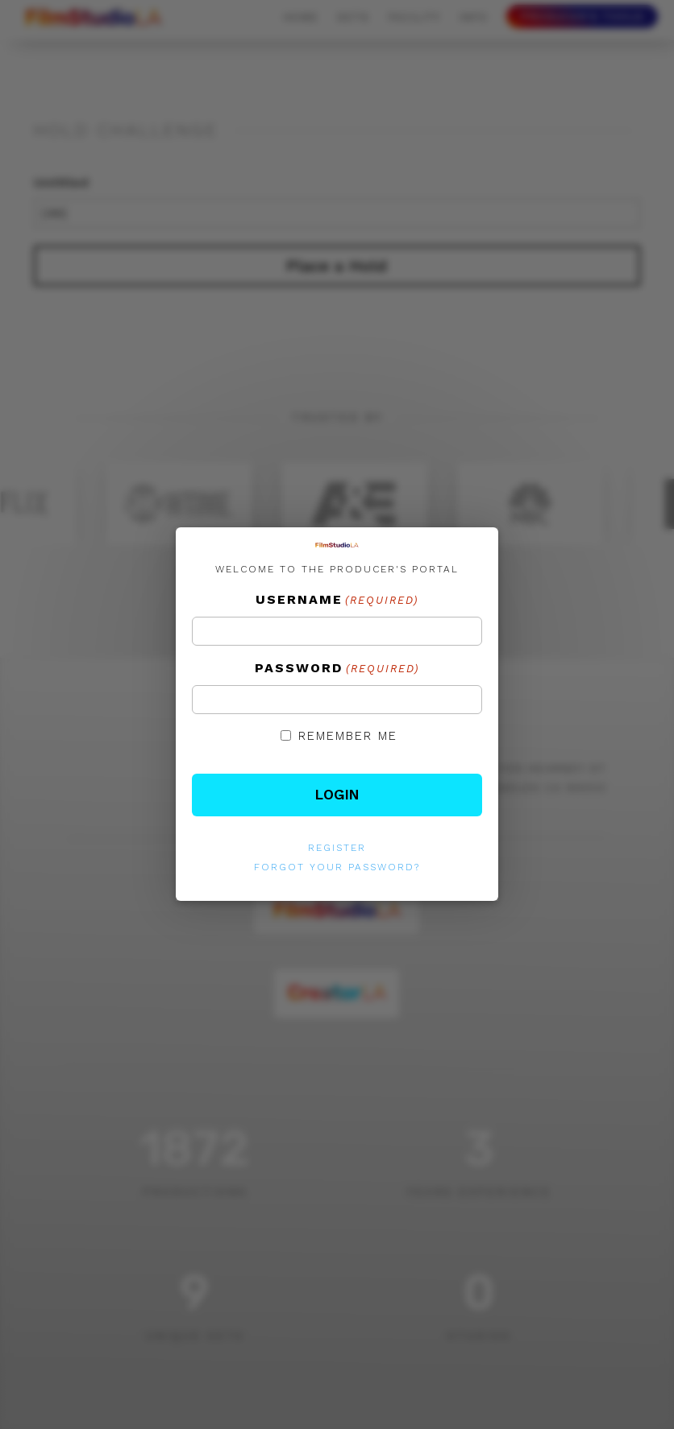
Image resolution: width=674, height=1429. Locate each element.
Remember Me (347, 736)
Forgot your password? (337, 867)
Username (337, 600)
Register (337, 847)
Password (336, 669)
